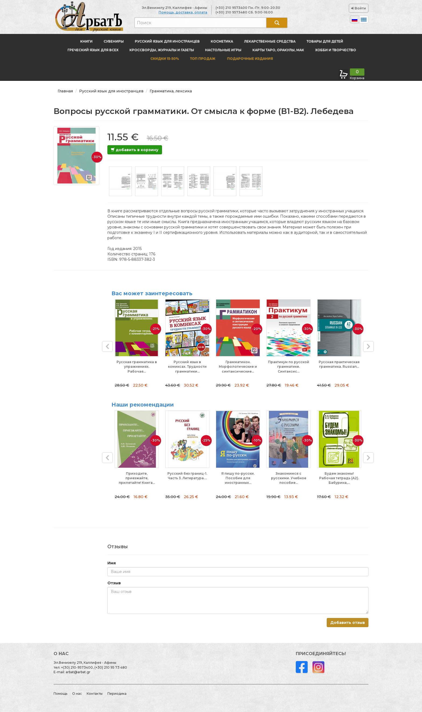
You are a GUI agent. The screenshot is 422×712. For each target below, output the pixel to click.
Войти (358, 8)
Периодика (116, 694)
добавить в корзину (135, 149)
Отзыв (114, 583)
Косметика (222, 41)
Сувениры (114, 41)
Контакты (95, 694)
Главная (65, 91)
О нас (77, 694)
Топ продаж (202, 59)
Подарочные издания (249, 59)
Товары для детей (325, 41)
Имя (111, 563)
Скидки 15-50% (164, 59)
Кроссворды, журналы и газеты (161, 50)
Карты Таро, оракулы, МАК (278, 50)
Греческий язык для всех (93, 50)
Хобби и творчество (335, 50)
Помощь (60, 694)
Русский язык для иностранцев (167, 41)
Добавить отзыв (347, 622)
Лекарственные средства (270, 41)
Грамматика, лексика (171, 91)
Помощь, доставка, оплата (183, 12)
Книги (86, 41)
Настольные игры (223, 50)
